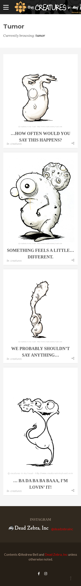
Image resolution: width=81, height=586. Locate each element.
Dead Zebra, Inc (56, 554)
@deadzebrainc (62, 529)
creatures (16, 143)
